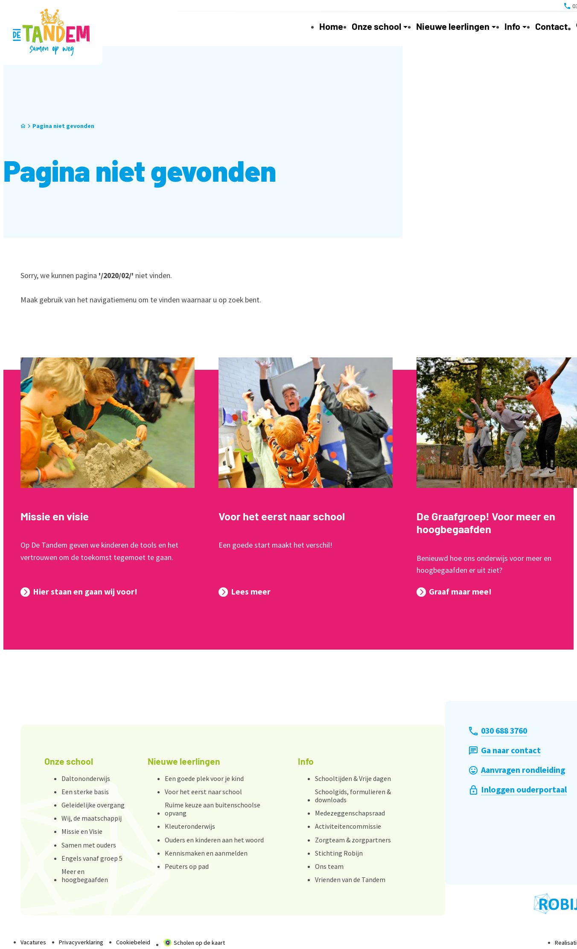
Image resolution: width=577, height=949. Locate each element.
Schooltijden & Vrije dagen (353, 778)
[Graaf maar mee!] (454, 592)
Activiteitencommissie (348, 826)
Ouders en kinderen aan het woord (214, 840)
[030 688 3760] (498, 731)
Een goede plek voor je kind (204, 778)
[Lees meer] (245, 592)
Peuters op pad (187, 866)
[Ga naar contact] (505, 750)
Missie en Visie (81, 831)
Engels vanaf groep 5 (91, 858)
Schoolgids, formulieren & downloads (353, 795)
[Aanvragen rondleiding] (517, 770)
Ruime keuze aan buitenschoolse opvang (212, 809)
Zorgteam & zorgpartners (353, 840)
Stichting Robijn (339, 853)
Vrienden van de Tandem (350, 879)
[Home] (23, 126)
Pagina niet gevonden (63, 126)
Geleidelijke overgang (93, 805)
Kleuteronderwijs (190, 826)
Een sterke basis (85, 791)
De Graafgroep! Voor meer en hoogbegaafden (486, 523)
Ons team (329, 866)
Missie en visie (54, 516)
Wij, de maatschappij (91, 818)
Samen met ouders (88, 845)
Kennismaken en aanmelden (206, 853)
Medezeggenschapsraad (350, 813)
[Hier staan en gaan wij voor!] (78, 592)
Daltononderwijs (85, 778)
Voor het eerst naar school (282, 516)
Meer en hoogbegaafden (84, 875)
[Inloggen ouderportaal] (518, 790)
